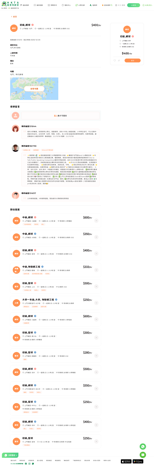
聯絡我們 (67, 460)
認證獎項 (31, 460)
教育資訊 (22, 460)
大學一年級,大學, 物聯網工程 (38, 299)
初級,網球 (25, 24)
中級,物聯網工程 (31, 266)
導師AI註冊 (107, 460)
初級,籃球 (27, 283)
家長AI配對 (96, 460)
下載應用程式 (77, 460)
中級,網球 (27, 217)
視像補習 (49, 460)
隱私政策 (87, 460)
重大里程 (40, 460)
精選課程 (58, 460)
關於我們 (13, 460)
